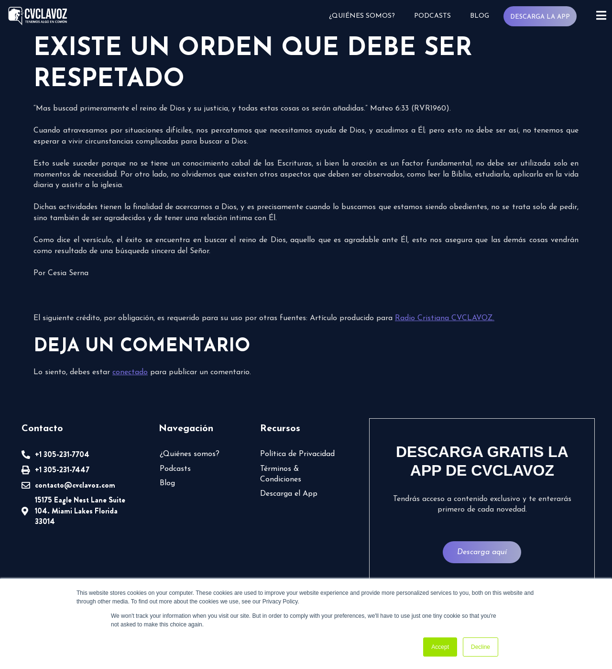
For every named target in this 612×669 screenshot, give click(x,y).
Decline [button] (480, 647)
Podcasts (432, 16)
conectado (130, 372)
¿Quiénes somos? (361, 16)
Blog (479, 16)
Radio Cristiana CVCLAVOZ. (444, 318)
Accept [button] (440, 647)
